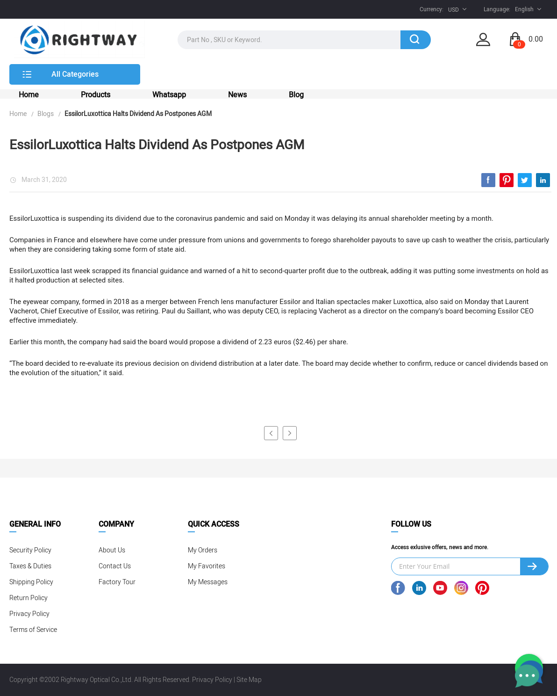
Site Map (249, 680)
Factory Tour (117, 582)
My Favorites (206, 566)
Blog (296, 95)
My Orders (202, 550)
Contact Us (115, 566)
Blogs (45, 114)
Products (95, 95)
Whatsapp (169, 95)
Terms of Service (33, 630)
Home (29, 95)
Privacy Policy (29, 614)
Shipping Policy (31, 582)
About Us (112, 550)
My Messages (208, 582)
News (237, 95)
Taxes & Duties (30, 566)
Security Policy (30, 550)
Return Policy (28, 598)
